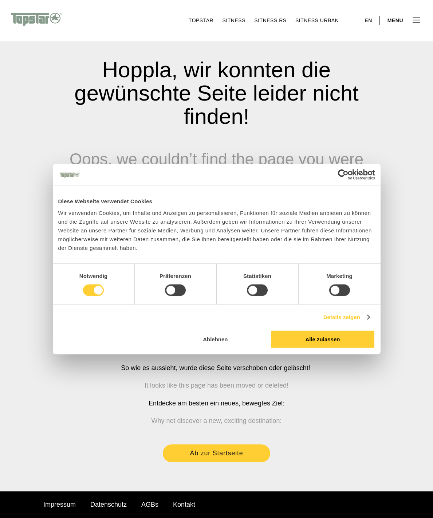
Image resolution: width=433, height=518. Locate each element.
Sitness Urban (317, 20)
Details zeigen (341, 317)
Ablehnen (215, 339)
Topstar (202, 20)
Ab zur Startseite (216, 453)
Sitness (235, 20)
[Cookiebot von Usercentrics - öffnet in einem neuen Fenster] (343, 174)
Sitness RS (271, 20)
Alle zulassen (322, 339)
